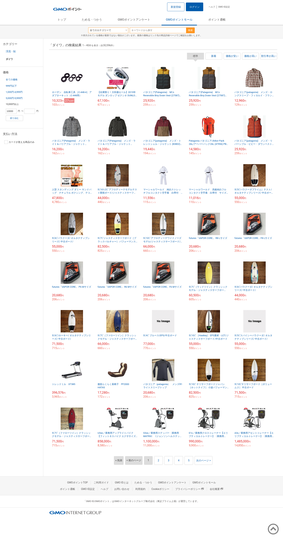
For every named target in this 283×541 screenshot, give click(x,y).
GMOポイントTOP (77, 482)
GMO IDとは (122, 482)
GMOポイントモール (179, 19)
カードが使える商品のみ (19, 142)
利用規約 (140, 489)
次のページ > (203, 460)
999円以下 (11, 86)
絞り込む (14, 118)
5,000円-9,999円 (14, 98)
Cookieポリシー (160, 489)
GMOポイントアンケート (134, 19)
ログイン (195, 6)
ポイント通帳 (217, 19)
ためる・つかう (92, 19)
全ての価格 (12, 79)
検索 (190, 30)
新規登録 (176, 6)
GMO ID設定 (224, 7)
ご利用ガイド (101, 482)
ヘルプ (212, 7)
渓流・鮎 (11, 51)
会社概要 (216, 489)
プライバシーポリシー (189, 489)
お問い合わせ (121, 489)
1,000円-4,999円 (14, 92)
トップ (61, 19)
